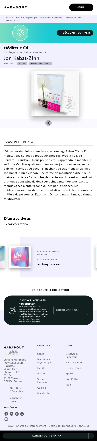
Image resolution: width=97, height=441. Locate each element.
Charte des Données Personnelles (69, 426)
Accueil (9, 17)
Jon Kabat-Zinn (21, 58)
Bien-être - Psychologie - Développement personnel (39, 17)
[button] (75, 33)
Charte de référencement (31, 426)
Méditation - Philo (74, 17)
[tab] (12, 142)
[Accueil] (17, 7)
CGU (11, 426)
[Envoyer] (84, 310)
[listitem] (6, 413)
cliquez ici (36, 321)
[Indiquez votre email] (67, 310)
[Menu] (81, 7)
